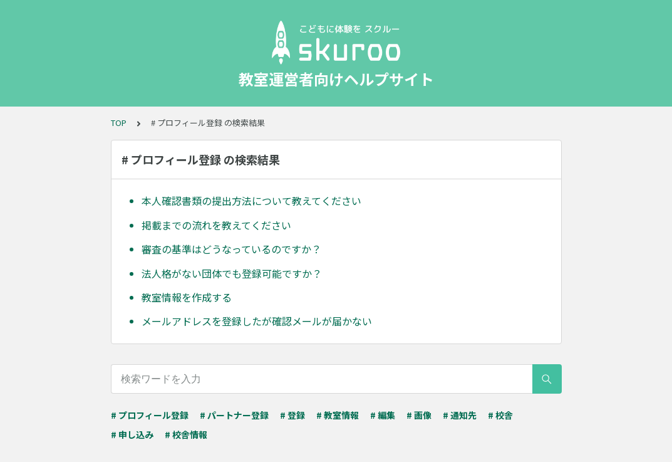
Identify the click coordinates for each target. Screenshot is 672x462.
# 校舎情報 (186, 434)
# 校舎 (500, 415)
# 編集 (382, 415)
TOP (119, 123)
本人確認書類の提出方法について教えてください (251, 200)
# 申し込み (132, 434)
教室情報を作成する (187, 297)
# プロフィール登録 (150, 415)
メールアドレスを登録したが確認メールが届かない (257, 320)
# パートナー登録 (234, 415)
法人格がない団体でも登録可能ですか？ (232, 273)
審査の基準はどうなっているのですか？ (231, 248)
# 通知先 (460, 415)
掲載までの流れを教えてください (216, 225)
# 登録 (292, 415)
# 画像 (419, 415)
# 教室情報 (337, 415)
